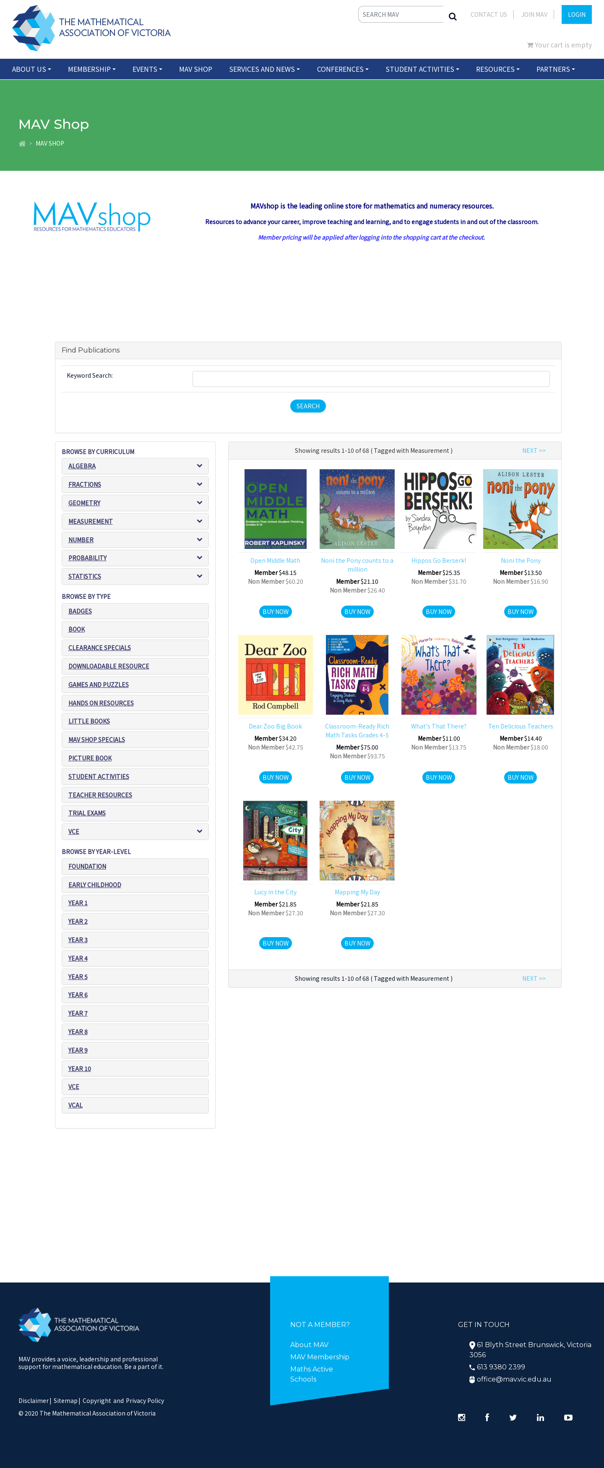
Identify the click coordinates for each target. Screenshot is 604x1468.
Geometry (84, 503)
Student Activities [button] (419, 69)
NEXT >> (534, 450)
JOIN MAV (534, 14)
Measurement (90, 521)
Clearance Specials (99, 647)
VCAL (75, 1105)
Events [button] (145, 69)
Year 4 (78, 958)
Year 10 (79, 1068)
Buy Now (276, 611)
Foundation (87, 866)
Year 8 (78, 1031)
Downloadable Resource (108, 666)
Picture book (90, 758)
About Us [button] (29, 69)
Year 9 (78, 1050)
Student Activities (98, 776)
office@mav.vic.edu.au (514, 1379)
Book (76, 629)
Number (81, 539)
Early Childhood (94, 884)
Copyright (97, 1400)
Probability (87, 558)
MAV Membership (319, 1357)
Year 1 (78, 903)
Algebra (82, 466)
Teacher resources (100, 795)
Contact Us (489, 14)
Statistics (84, 576)
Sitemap (66, 1400)
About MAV (309, 1345)
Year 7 (78, 1013)
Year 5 (78, 976)
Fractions (84, 484)
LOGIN (577, 14)
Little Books (89, 721)
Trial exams (87, 813)
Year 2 (78, 921)
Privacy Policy (145, 1400)
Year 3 (78, 939)
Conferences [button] (340, 69)
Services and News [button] (262, 69)
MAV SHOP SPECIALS (96, 739)
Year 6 (78, 994)
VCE (73, 831)
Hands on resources (101, 703)
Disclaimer (35, 1400)
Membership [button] (89, 69)
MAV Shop (195, 69)
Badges (80, 611)
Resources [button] (495, 69)
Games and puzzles (98, 684)
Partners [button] (553, 69)
